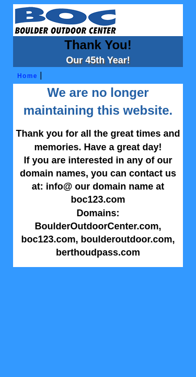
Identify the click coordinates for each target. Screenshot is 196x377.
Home (26, 76)
